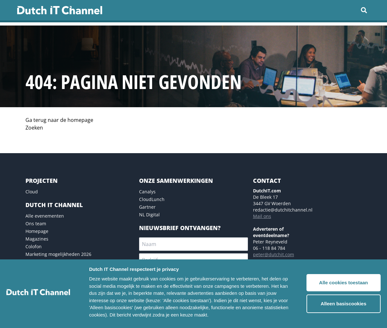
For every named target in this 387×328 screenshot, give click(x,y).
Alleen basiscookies (343, 303)
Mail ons (262, 216)
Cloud (31, 192)
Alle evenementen (44, 216)
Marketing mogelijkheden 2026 (58, 254)
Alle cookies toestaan (343, 282)
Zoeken (34, 127)
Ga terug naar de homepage (59, 119)
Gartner (147, 207)
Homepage (36, 231)
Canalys (147, 192)
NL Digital (149, 215)
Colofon (33, 246)
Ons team (35, 223)
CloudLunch (152, 199)
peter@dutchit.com (273, 254)
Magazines (36, 239)
